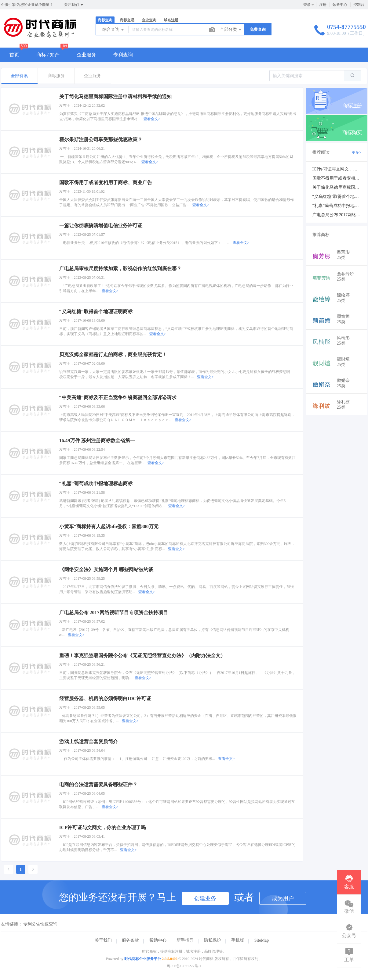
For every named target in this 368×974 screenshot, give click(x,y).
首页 (14, 54)
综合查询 (113, 30)
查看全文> (152, 119)
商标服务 (56, 75)
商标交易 (127, 20)
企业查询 (149, 20)
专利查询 (123, 54)
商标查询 (105, 20)
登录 (307, 4)
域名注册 (171, 20)
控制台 (358, 4)
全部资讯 (19, 75)
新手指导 (185, 940)
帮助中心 (157, 940)
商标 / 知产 (48, 54)
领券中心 (340, 4)
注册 (322, 4)
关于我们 (103, 940)
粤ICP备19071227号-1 (184, 966)
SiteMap (261, 940)
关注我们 (74, 4)
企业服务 (86, 54)
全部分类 (231, 30)
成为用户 (283, 898)
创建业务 (205, 898)
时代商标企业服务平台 (142, 959)
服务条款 (130, 940)
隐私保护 (212, 940)
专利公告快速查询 (40, 924)
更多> (356, 152)
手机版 (237, 940)
